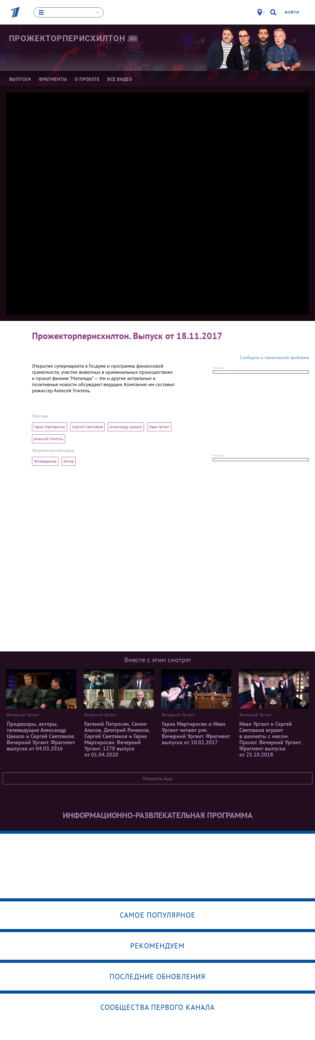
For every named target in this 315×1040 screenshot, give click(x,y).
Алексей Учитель (48, 438)
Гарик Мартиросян (49, 426)
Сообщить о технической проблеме (274, 357)
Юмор (68, 461)
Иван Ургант (159, 426)
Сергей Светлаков (87, 426)
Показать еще (157, 778)
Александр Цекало (126, 426)
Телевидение (45, 461)
